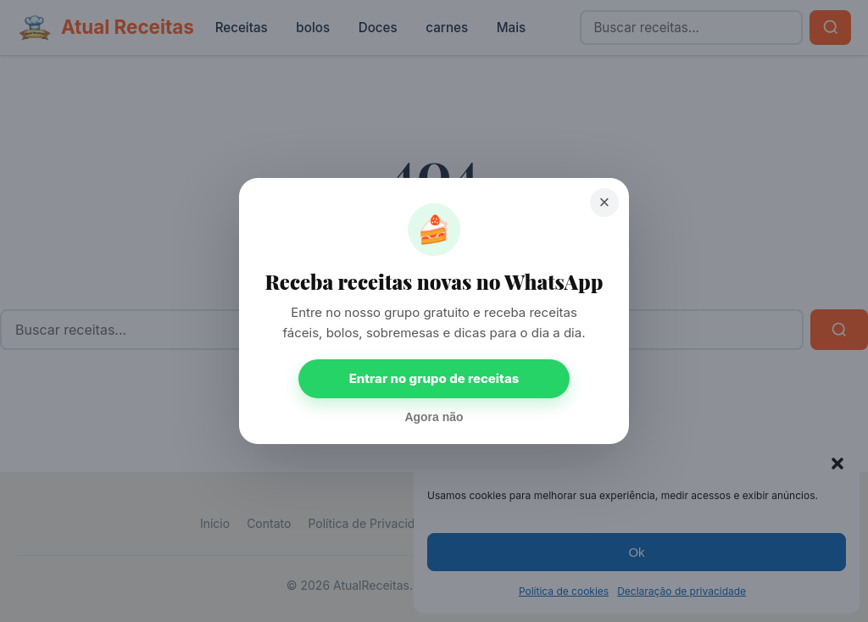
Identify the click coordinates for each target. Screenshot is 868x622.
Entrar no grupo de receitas (434, 378)
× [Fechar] (604, 202)
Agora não (433, 417)
